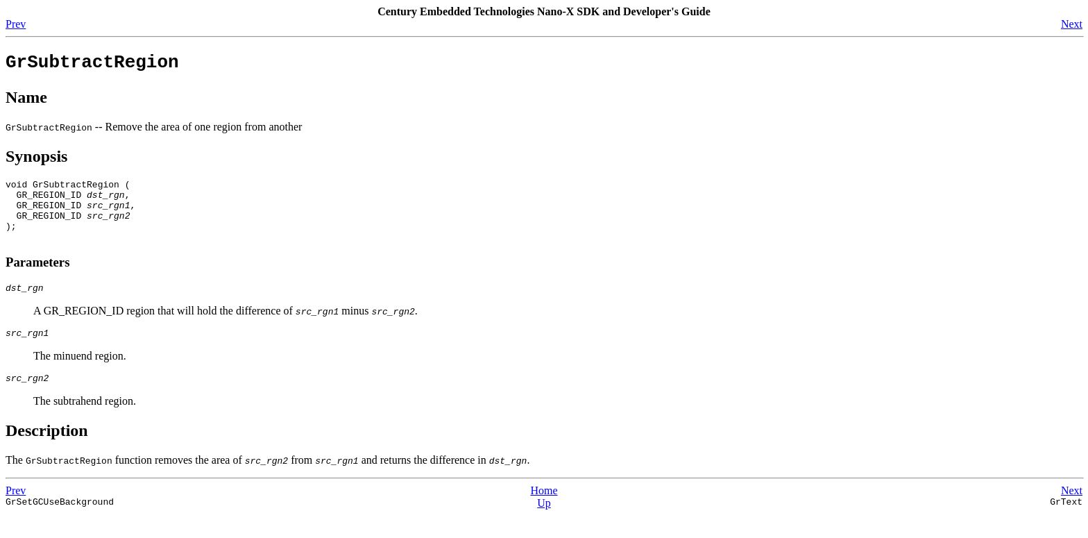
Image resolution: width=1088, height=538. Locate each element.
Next (1071, 24)
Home (543, 513)
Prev (16, 24)
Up (544, 526)
